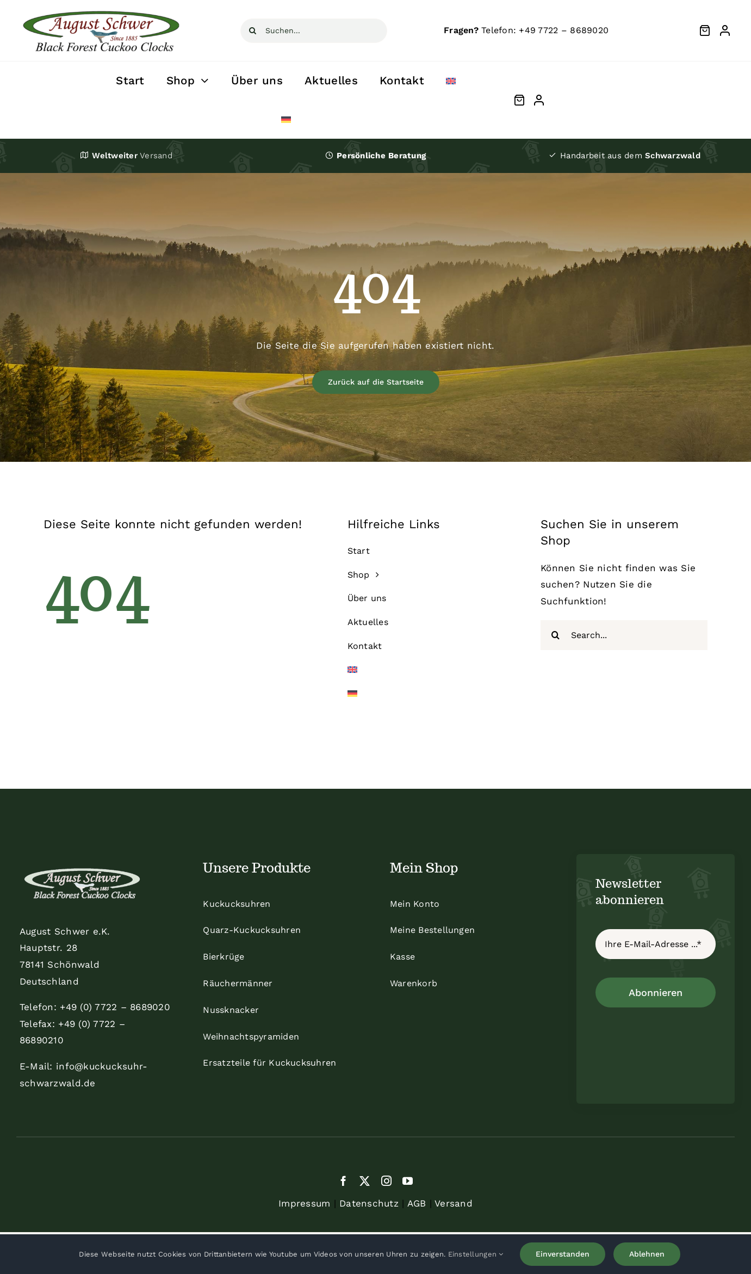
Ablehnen (647, 1254)
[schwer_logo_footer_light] (82, 867)
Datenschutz (369, 1203)
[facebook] (343, 1181)
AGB (416, 1203)
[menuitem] (451, 80)
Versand (454, 1203)
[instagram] (386, 1181)
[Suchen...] (313, 30)
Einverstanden (562, 1254)
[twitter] (364, 1181)
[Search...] (624, 635)
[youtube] (407, 1181)
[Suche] (252, 30)
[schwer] (101, 7)
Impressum (304, 1203)
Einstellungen (476, 1254)
